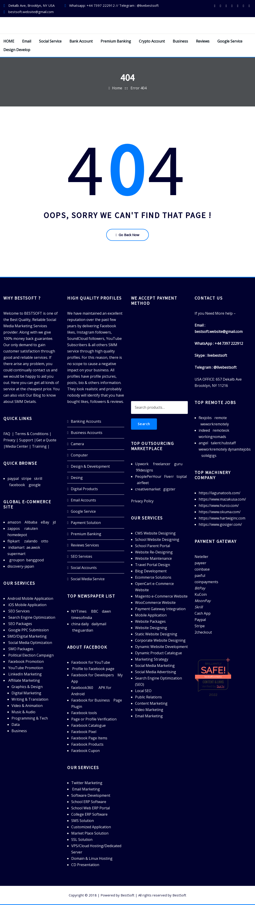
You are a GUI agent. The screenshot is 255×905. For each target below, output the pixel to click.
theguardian (82, 630)
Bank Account (81, 41)
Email (26, 41)
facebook (17, 484)
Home (117, 88)
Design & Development (90, 466)
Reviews (202, 41)
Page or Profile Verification (94, 719)
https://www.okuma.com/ (220, 511)
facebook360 (82, 687)
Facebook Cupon (85, 750)
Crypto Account (152, 41)
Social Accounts (84, 567)
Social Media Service (88, 578)
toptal (182, 476)
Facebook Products (87, 744)
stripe (26, 478)
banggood (35, 559)
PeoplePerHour (148, 476)
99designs (144, 470)
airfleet (143, 482)
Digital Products (84, 488)
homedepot (17, 534)
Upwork (142, 463)
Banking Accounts (86, 421)
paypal (13, 478)
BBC (94, 611)
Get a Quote (46, 440)
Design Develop (16, 49)
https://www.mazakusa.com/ (222, 499)
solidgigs (208, 455)
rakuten (31, 528)
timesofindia (81, 617)
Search (144, 424)
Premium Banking (116, 41)
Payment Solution (86, 522)
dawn (106, 611)
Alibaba (31, 522)
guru (178, 463)
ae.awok (33, 547)
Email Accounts (83, 500)
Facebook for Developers (92, 675)
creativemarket (148, 489)
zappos (13, 528)
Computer (79, 455)
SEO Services (81, 556)
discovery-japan (20, 566)
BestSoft (127, 895)
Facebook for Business (90, 700)
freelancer (161, 463)
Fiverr (169, 476)
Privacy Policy (142, 501)
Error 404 (139, 88)
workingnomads (212, 436)
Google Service (229, 41)
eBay (45, 522)
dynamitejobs (239, 449)
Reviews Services (85, 545)
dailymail (99, 623)
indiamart (16, 547)
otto (44, 541)
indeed (204, 430)
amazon (14, 522)
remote (220, 417)
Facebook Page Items (89, 738)
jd (54, 522)
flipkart (13, 541)
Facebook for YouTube (90, 662)
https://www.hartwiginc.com (222, 518)
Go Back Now (127, 234)
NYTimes (79, 611)
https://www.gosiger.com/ (220, 524)
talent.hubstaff (223, 442)
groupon (16, 559)
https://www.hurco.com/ (219, 505)
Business (180, 41)
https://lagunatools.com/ (219, 492)
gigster (169, 489)
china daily (80, 623)
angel (203, 442)
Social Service (50, 41)
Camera (77, 443)
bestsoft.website (213, 676)
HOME (8, 41)
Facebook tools (84, 712)
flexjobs (205, 417)
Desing (77, 477)
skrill (38, 478)
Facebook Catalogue (88, 725)
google (35, 484)
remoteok (221, 430)
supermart (16, 553)
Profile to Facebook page (93, 668)
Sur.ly (220, 686)
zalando (30, 541)
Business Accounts (86, 432)
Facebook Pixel (83, 731)
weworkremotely (214, 424)
